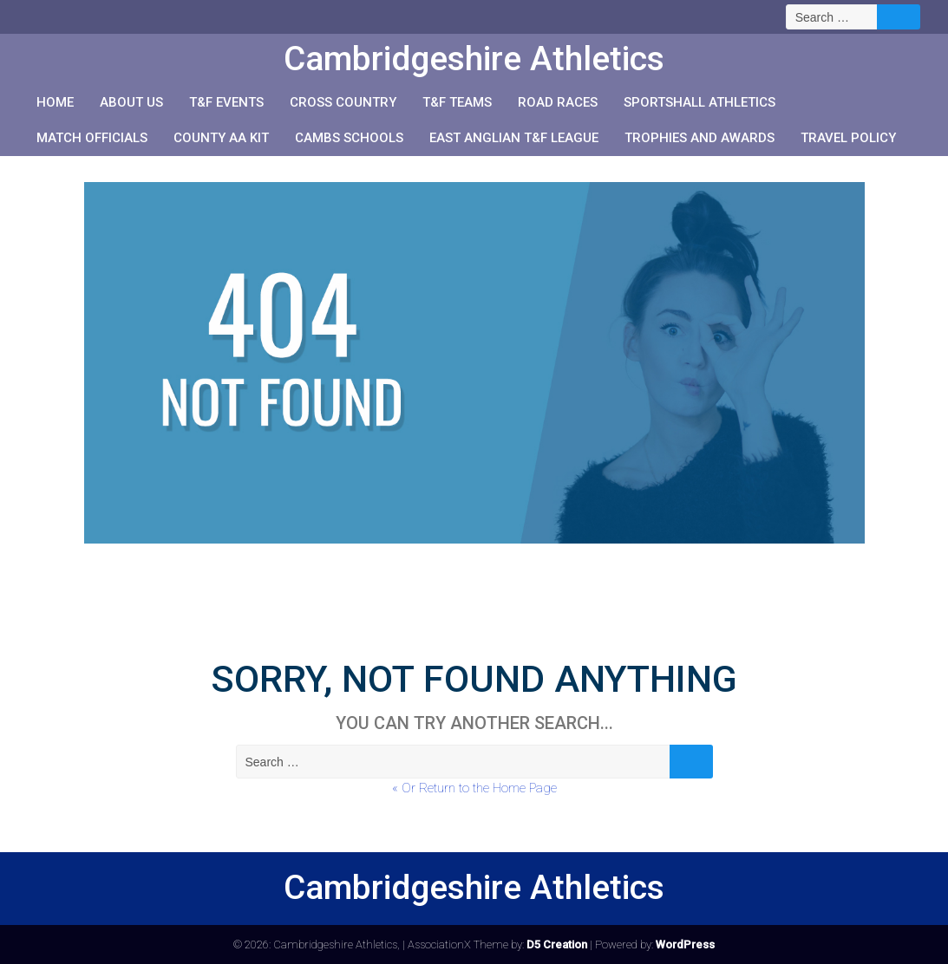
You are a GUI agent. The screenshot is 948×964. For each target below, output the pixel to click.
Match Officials (91, 138)
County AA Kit (221, 138)
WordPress (685, 944)
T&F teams (457, 102)
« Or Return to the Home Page (474, 788)
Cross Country (343, 102)
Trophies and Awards (699, 138)
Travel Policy (848, 138)
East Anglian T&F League (513, 138)
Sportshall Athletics (699, 102)
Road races (558, 102)
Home (55, 102)
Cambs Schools (349, 138)
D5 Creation (556, 944)
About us (131, 102)
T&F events (226, 102)
